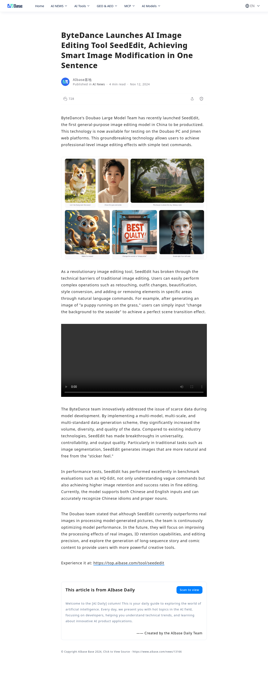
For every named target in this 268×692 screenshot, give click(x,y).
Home (39, 6)
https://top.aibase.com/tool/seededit (128, 563)
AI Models (151, 6)
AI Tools (82, 6)
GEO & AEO (107, 6)
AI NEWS (59, 6)
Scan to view (189, 590)
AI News (99, 84)
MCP (129, 6)
